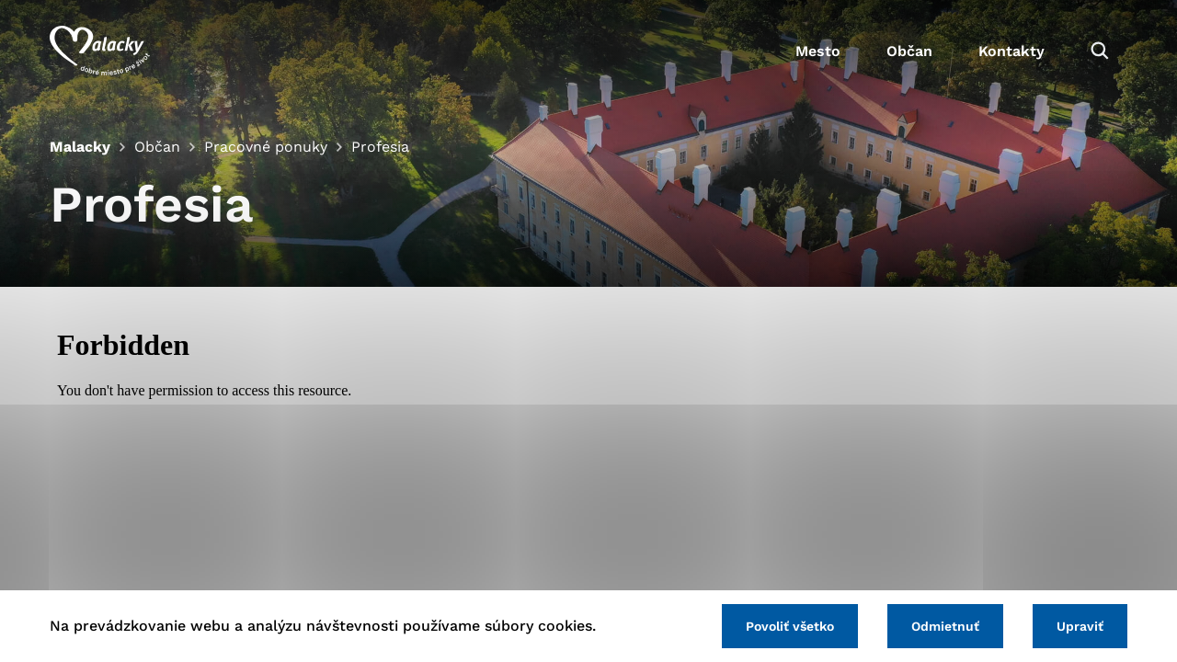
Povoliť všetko (790, 626)
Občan (909, 51)
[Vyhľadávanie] (1100, 50)
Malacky (80, 146)
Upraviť (1080, 626)
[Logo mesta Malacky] (100, 50)
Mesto (817, 51)
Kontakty (1011, 51)
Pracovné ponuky (265, 146)
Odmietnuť (945, 626)
